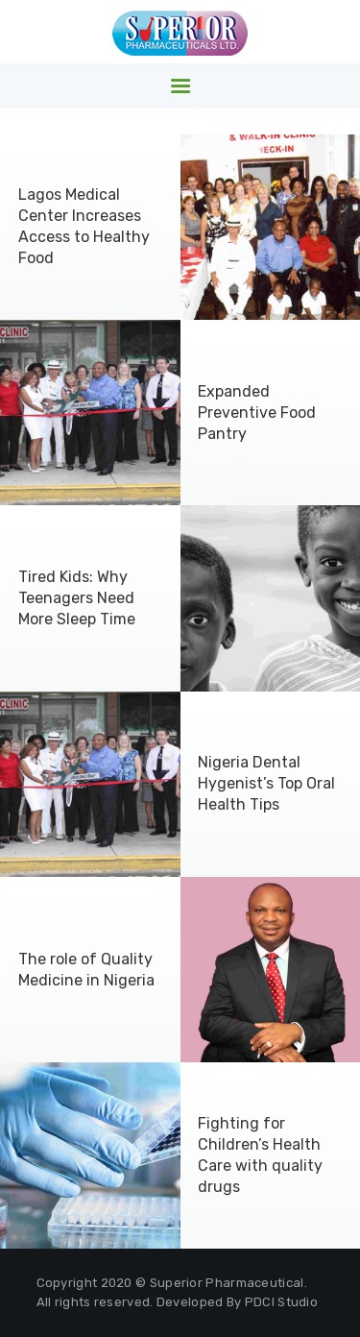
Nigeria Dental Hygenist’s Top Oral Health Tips (266, 783)
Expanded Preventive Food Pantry (257, 412)
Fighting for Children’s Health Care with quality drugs (260, 1155)
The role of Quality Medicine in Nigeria (86, 969)
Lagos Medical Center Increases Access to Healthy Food (84, 226)
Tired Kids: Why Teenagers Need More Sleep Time (76, 598)
